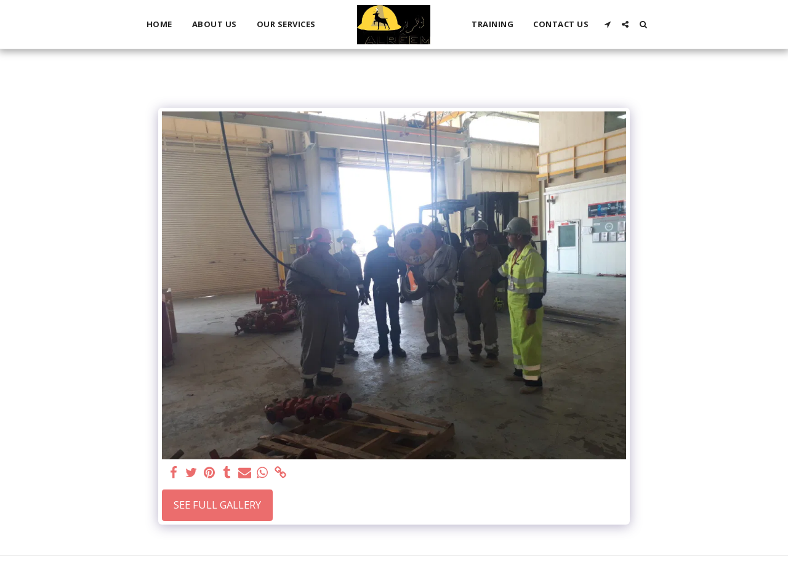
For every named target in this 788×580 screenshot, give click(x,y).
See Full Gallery (217, 504)
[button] (607, 24)
